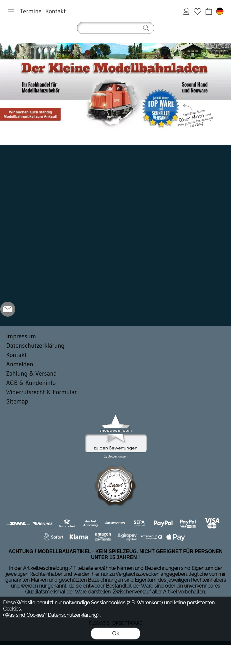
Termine (31, 11)
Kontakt (55, 11)
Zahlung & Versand (31, 373)
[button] (11, 11)
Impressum (21, 336)
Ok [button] (115, 633)
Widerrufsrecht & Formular (41, 392)
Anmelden (186, 11)
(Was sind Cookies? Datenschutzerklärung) (50, 615)
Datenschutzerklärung (35, 345)
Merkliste (197, 11)
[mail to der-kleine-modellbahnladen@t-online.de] (8, 309)
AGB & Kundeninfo (31, 382)
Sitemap (17, 401)
